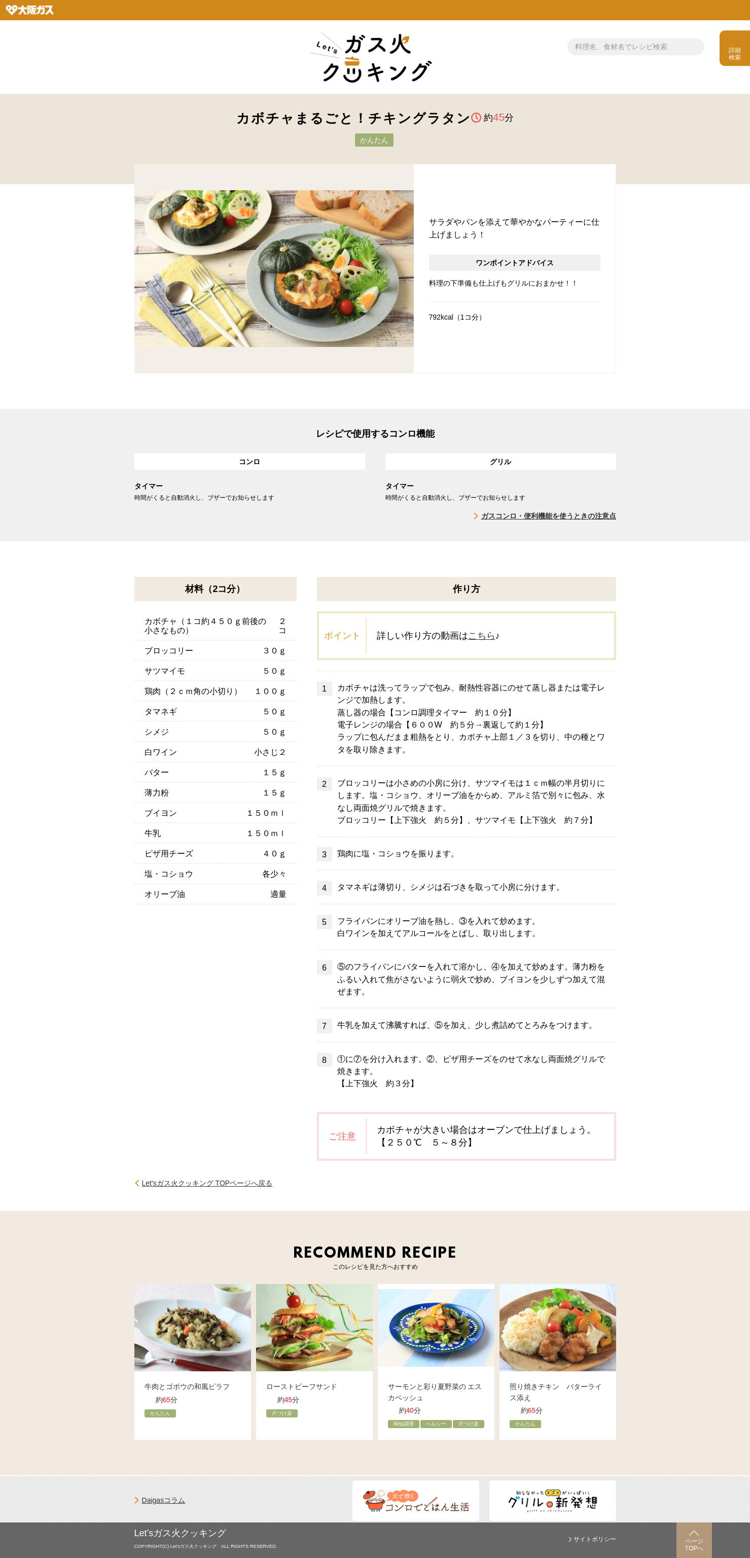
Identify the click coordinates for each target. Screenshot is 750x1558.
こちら (481, 636)
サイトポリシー (595, 1539)
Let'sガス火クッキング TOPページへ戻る (207, 1183)
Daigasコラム (164, 1500)
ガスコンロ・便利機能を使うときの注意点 (548, 516)
